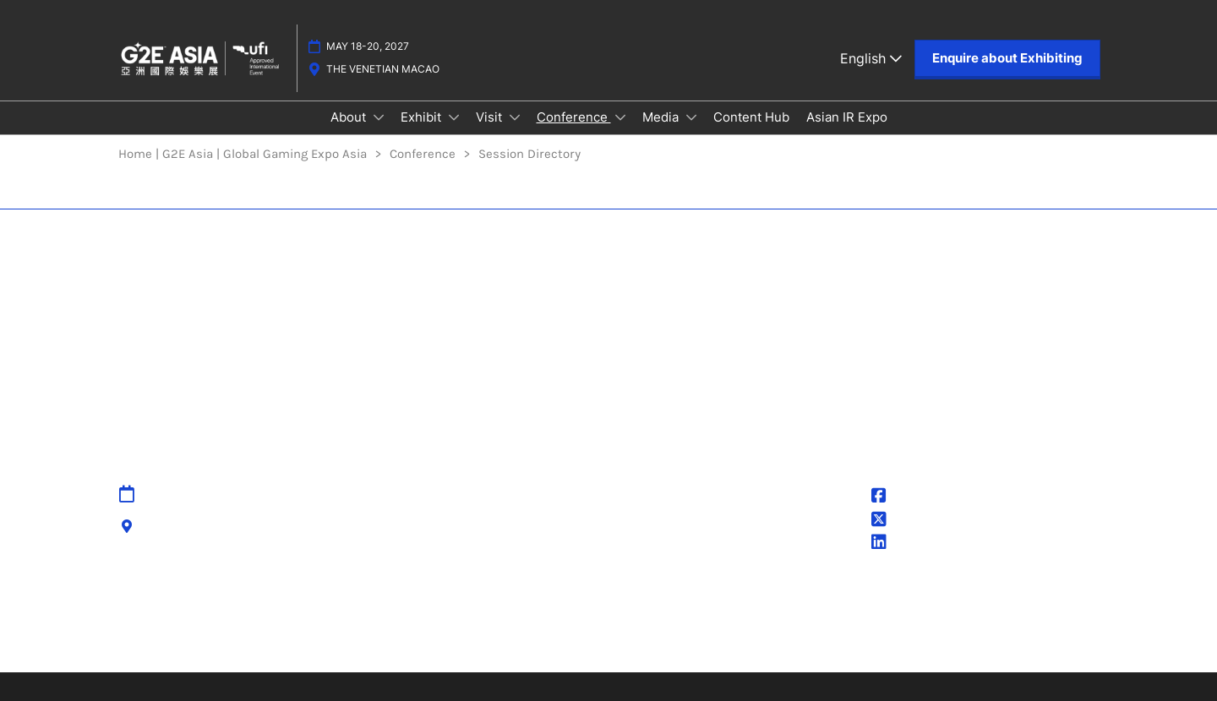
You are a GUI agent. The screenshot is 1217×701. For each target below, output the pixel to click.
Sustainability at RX (815, 634)
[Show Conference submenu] (620, 117)
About (349, 117)
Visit (490, 117)
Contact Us (484, 516)
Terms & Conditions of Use (697, 516)
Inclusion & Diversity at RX (658, 634)
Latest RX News (332, 634)
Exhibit (423, 117)
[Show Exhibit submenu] (454, 117)
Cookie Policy (656, 536)
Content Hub (751, 117)
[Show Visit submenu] (515, 117)
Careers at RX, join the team (478, 634)
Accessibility (489, 577)
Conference (574, 117)
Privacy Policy (657, 495)
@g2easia (911, 521)
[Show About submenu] (379, 117)
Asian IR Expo (846, 117)
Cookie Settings (664, 557)
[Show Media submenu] (691, 117)
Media (662, 117)
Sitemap (476, 495)
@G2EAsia (913, 497)
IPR (461, 536)
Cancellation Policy (506, 557)
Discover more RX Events (193, 634)
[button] (1007, 58)
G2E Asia (908, 544)
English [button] (871, 58)
